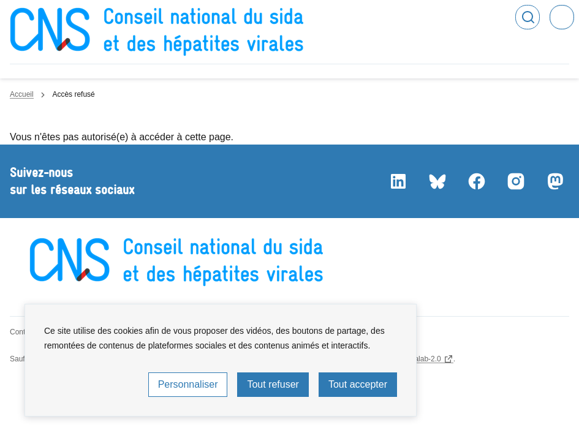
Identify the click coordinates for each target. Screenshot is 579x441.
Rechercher (527, 17)
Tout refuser (272, 384)
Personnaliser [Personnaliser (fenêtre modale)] (188, 384)
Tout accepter (357, 384)
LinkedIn (397, 181)
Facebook (476, 181)
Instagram (515, 181)
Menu (562, 17)
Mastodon (554, 181)
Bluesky (437, 181)
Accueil (22, 94)
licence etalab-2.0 (412, 359)
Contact (22, 332)
